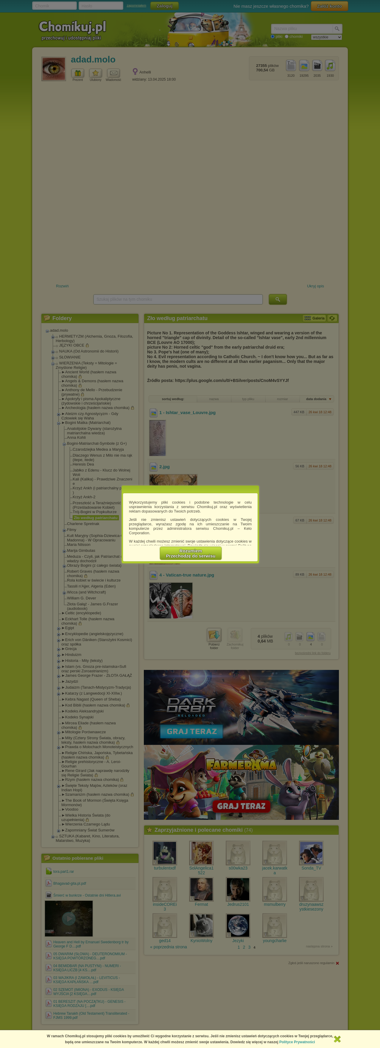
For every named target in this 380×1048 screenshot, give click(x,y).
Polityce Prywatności (297, 1042)
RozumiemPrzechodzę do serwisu (191, 553)
